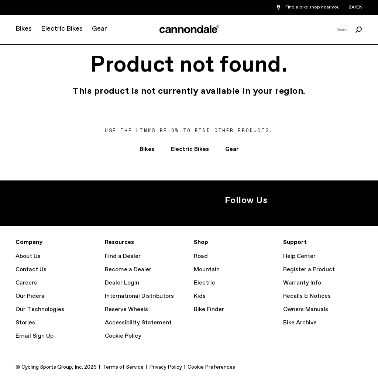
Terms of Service (123, 367)
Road (201, 256)
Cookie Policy (123, 336)
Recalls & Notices (307, 296)
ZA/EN (355, 7)
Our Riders (30, 296)
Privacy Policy (165, 367)
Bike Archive (300, 323)
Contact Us (31, 269)
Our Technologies (40, 309)
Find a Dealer (123, 256)
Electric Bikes (62, 28)
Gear (99, 28)
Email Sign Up (35, 336)
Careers (26, 283)
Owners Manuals (305, 309)
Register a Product (309, 269)
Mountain (207, 269)
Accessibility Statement (138, 323)
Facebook (301, 200)
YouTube (317, 200)
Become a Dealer (128, 269)
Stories (25, 323)
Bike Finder (209, 309)
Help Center (299, 256)
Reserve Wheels (126, 309)
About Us (28, 256)
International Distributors (139, 296)
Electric (204, 283)
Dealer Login (122, 283)
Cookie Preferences (211, 367)
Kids (200, 296)
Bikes (24, 28)
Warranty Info (302, 283)
